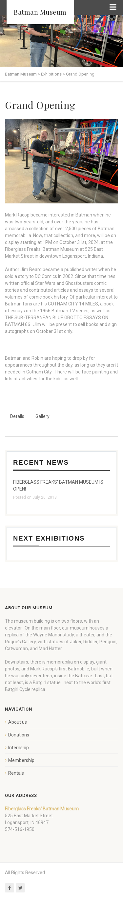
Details (17, 416)
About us (17, 722)
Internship (18, 747)
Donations (18, 734)
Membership (21, 760)
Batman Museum (40, 12)
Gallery (42, 416)
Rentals (16, 773)
